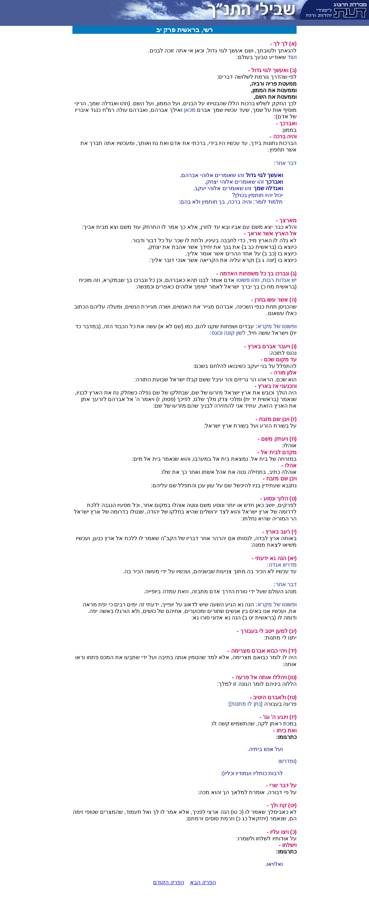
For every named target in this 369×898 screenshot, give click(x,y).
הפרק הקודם (168, 882)
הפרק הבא (203, 882)
